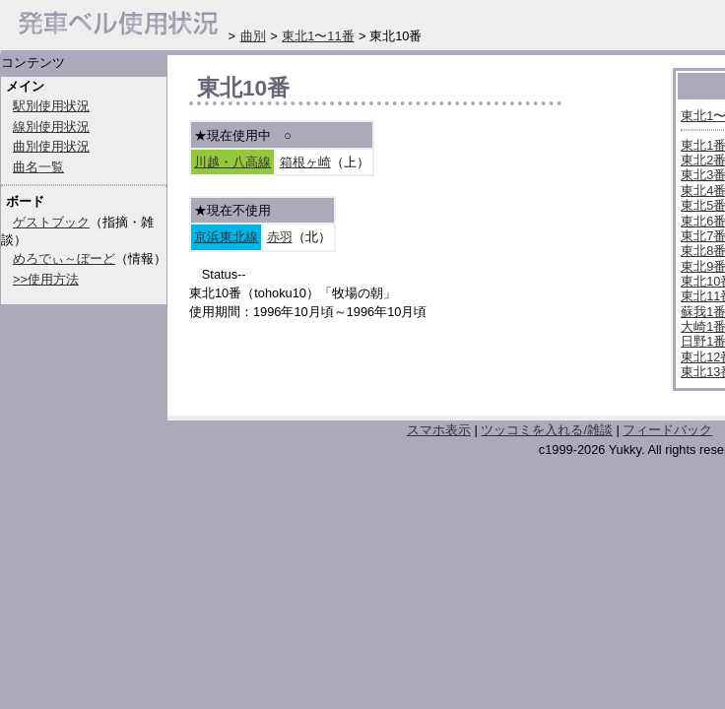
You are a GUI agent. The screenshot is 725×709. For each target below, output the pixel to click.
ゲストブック (51, 222)
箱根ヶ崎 (305, 162)
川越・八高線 (232, 162)
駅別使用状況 (51, 105)
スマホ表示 (439, 429)
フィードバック (667, 429)
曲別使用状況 (51, 146)
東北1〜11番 (318, 36)
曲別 (253, 36)
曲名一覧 (38, 167)
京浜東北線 (226, 236)
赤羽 (280, 236)
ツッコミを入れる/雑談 (547, 429)
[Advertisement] (419, 373)
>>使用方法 (46, 279)
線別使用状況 (51, 126)
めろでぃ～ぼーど (64, 258)
